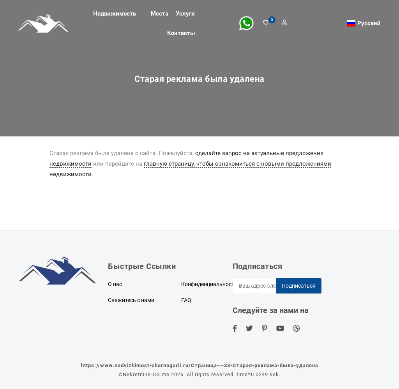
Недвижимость (114, 13)
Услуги (185, 13)
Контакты (181, 33)
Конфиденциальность (209, 284)
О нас (115, 284)
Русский (369, 23)
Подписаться (299, 286)
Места (159, 13)
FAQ (186, 300)
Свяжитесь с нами (131, 300)
